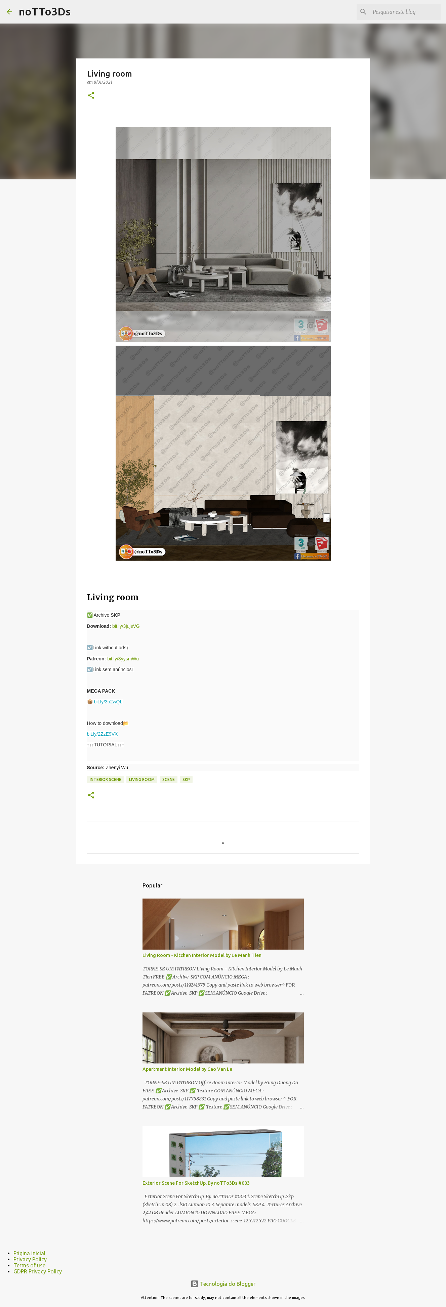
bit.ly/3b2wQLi (108, 701)
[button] (91, 95)
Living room (142, 779)
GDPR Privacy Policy (37, 1271)
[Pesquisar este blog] (405, 12)
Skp (186, 779)
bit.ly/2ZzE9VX (102, 734)
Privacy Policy (30, 1259)
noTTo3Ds (45, 11)
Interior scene (105, 779)
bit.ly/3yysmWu (123, 658)
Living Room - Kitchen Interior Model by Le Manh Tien (202, 955)
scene (168, 779)
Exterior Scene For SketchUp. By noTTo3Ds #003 (196, 1183)
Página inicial (29, 1253)
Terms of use (29, 1265)
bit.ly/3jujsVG (126, 626)
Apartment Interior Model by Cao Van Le (187, 1069)
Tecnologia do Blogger (223, 1284)
